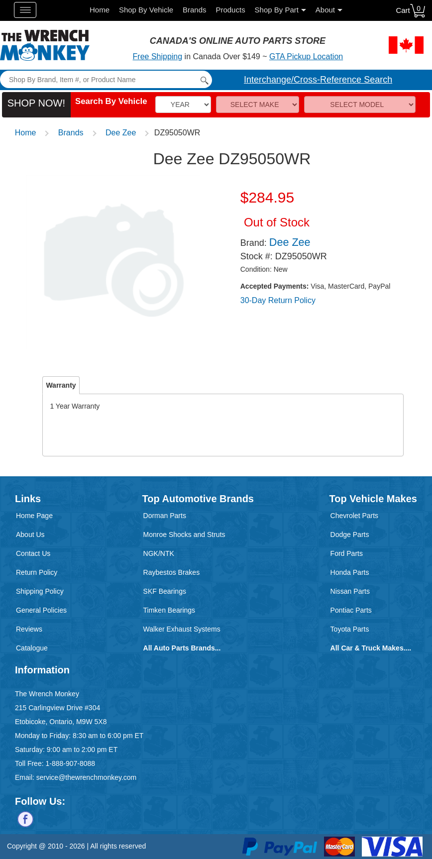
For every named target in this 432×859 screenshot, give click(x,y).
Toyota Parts (349, 629)
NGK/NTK (158, 553)
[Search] (106, 79)
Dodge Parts (349, 534)
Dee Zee (121, 132)
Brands (195, 9)
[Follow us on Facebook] (25, 819)
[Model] (360, 104)
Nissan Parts (350, 591)
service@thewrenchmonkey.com (86, 777)
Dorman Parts (164, 516)
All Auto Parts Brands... (182, 648)
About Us (30, 534)
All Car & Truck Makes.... (371, 648)
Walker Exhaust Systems (181, 629)
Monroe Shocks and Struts (184, 534)
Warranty (61, 385)
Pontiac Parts (351, 610)
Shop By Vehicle (146, 9)
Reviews (29, 629)
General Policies (41, 610)
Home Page (34, 516)
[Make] (258, 104)
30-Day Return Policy (278, 300)
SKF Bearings (164, 591)
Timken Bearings (169, 610)
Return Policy (36, 572)
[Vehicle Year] (183, 104)
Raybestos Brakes (171, 572)
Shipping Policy (40, 591)
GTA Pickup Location (306, 56)
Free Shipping (158, 56)
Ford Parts (346, 553)
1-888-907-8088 (70, 763)
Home (99, 9)
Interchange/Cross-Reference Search (318, 80)
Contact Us (33, 553)
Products (230, 9)
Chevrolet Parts (354, 516)
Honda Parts (349, 572)
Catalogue (32, 648)
